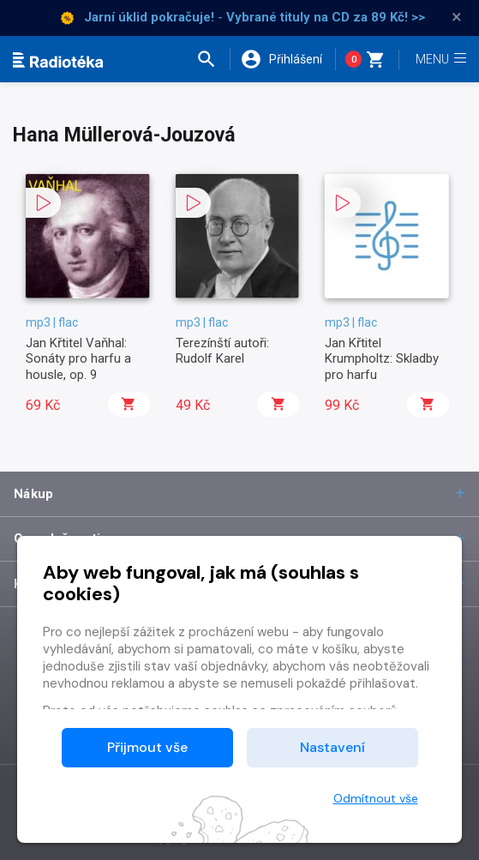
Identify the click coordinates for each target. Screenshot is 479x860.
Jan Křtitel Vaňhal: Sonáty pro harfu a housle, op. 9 (78, 358)
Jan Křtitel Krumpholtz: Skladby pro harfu (382, 358)
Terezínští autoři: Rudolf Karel (222, 350)
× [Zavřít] (457, 17)
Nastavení (332, 747)
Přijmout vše (147, 747)
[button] (212, 59)
